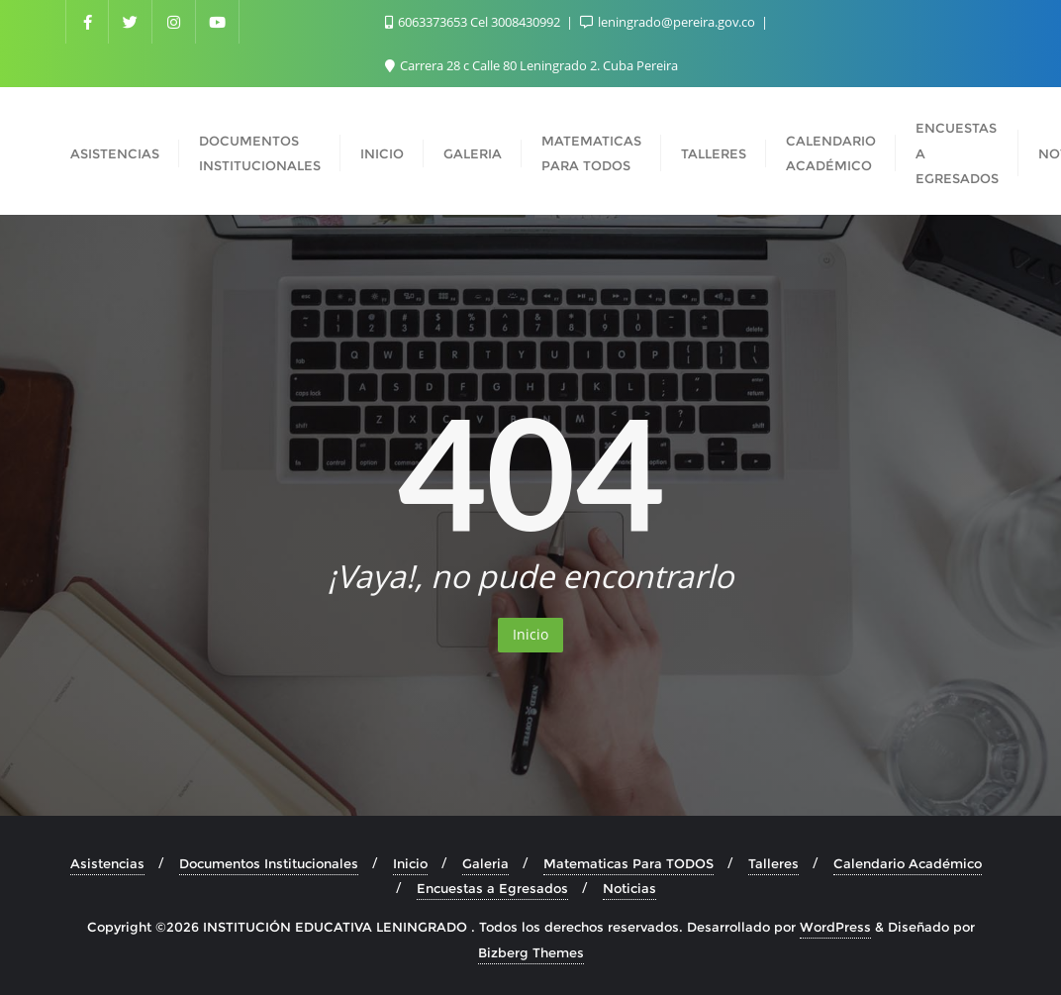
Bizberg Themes (531, 952)
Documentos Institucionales (268, 863)
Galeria (485, 863)
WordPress (835, 927)
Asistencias (107, 863)
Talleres (773, 863)
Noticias (629, 888)
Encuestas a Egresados (492, 888)
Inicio (530, 634)
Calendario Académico (907, 863)
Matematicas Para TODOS (628, 863)
